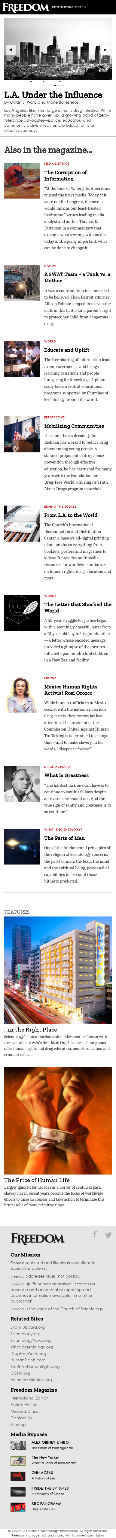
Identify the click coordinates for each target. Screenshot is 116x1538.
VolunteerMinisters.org (31, 1380)
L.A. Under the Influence (53, 94)
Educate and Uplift (66, 350)
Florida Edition (24, 1405)
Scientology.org (26, 1334)
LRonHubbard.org (28, 1328)
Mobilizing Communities (74, 426)
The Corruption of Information (65, 175)
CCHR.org (20, 1373)
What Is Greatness (66, 775)
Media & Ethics (25, 1412)
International (62, 7)
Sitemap (18, 1425)
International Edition (30, 1398)
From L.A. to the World (70, 515)
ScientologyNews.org (31, 1341)
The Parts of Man (64, 838)
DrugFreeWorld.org (28, 1354)
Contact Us (21, 1418)
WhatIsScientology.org (32, 1347)
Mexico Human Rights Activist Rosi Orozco (70, 690)
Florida (80, 7)
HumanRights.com (28, 1360)
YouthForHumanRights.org (35, 1367)
